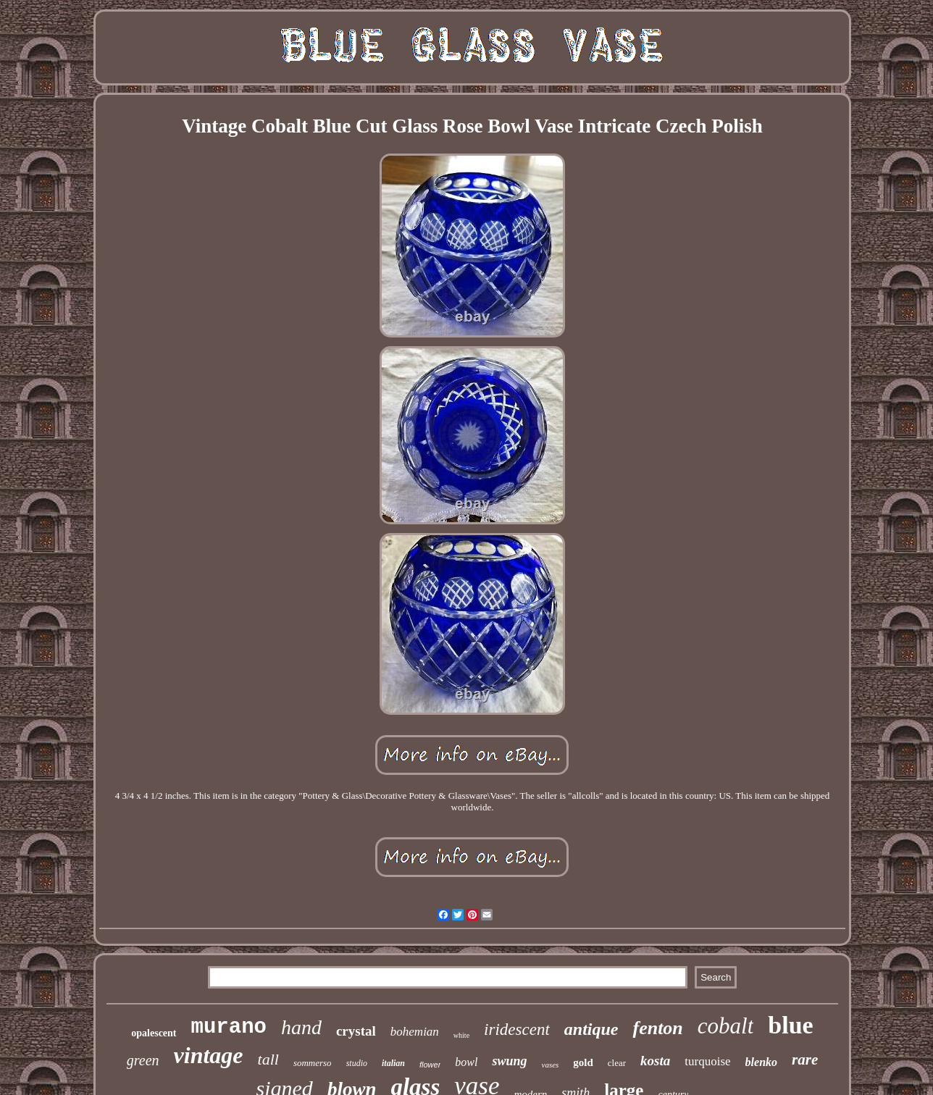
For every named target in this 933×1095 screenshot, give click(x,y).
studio (356, 1063)
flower (429, 1064)
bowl (466, 1062)
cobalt (726, 1026)
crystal (356, 1031)
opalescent (153, 1033)
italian (393, 1063)
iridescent (517, 1029)
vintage (208, 1055)
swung (509, 1061)
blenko (761, 1062)
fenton (657, 1028)
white (461, 1035)
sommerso (312, 1062)
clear (617, 1062)
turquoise (707, 1061)
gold (583, 1062)
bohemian (414, 1032)
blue (790, 1025)
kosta (655, 1060)
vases (550, 1064)
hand (301, 1027)
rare (805, 1059)
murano (229, 1027)
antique (591, 1029)
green (143, 1060)
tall (268, 1059)
